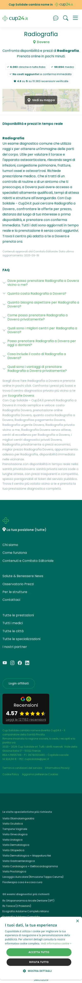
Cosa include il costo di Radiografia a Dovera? (36, 356)
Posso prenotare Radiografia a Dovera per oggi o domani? (41, 343)
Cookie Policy (10, 774)
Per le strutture (14, 592)
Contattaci (11, 599)
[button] (75, 18)
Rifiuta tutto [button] (39, 962)
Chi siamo (10, 544)
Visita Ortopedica (13, 850)
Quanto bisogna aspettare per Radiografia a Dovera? (43, 304)
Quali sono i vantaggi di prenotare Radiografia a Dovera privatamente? (37, 368)
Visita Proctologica (14, 871)
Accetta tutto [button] (39, 952)
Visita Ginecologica (14, 834)
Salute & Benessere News (22, 576)
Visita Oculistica (12, 823)
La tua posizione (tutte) (26, 530)
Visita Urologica (12, 839)
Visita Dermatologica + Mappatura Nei (26, 855)
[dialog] (41, 948)
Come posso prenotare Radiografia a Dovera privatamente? (37, 317)
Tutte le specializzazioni (21, 639)
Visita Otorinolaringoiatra (18, 818)
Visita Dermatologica (15, 845)
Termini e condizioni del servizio (22, 768)
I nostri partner (14, 646)
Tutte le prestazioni (18, 615)
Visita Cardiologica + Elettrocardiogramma (30, 866)
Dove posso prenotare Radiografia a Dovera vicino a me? (43, 282)
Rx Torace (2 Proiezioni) (16, 906)
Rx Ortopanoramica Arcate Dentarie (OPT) (28, 900)
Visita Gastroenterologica (18, 861)
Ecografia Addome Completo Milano (25, 911)
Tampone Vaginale (14, 829)
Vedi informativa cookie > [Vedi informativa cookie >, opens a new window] (56, 943)
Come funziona (14, 552)
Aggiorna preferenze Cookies (40, 774)
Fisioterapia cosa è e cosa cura (22, 882)
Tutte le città (12, 631)
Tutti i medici (12, 623)
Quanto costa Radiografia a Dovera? (36, 293)
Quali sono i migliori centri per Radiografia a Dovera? (42, 330)
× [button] (77, 921)
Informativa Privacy (57, 768)
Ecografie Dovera (21, 395)
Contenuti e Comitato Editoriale (28, 560)
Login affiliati (19, 683)
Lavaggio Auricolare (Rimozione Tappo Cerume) (32, 877)
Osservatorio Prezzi (18, 584)
